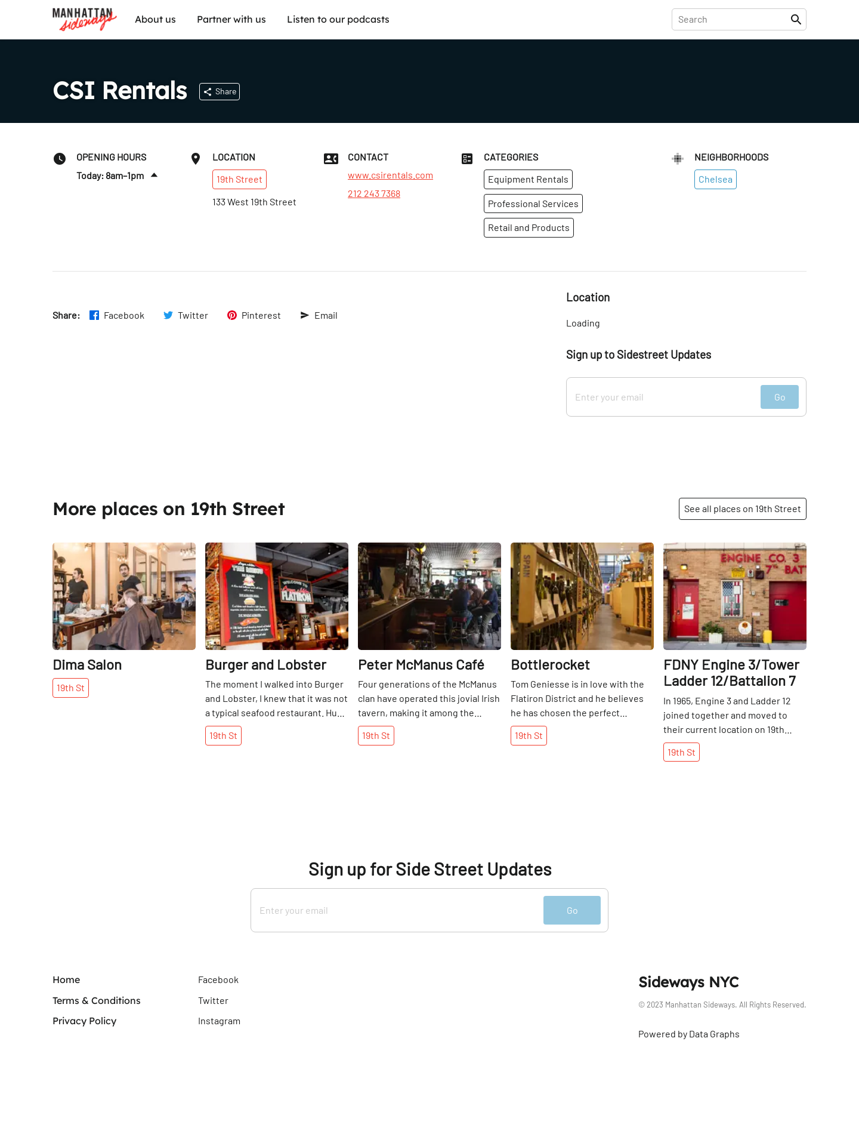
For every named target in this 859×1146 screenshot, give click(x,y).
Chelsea (716, 178)
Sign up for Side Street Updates (429, 868)
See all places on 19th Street (742, 508)
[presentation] (733, 19)
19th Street (239, 178)
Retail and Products (529, 227)
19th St (71, 687)
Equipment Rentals (528, 178)
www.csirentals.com (390, 175)
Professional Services (533, 203)
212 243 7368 (374, 193)
